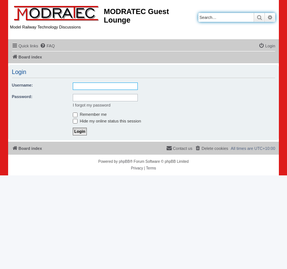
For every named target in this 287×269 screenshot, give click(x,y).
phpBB (124, 161)
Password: (22, 96)
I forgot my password (91, 105)
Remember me (90, 114)
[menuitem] (47, 45)
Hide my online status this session (107, 121)
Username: (22, 85)
